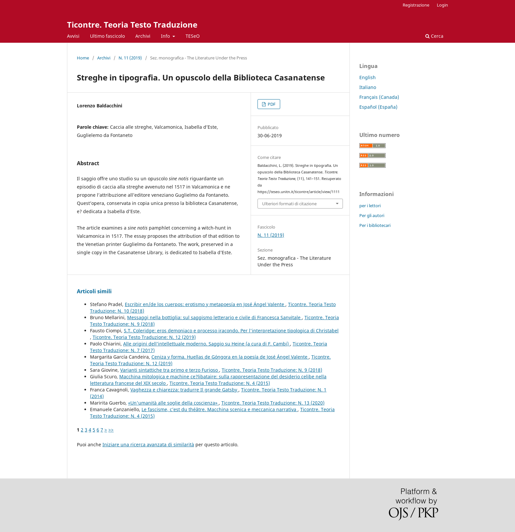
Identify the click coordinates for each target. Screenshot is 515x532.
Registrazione (416, 5)
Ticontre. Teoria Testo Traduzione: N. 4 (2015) (219, 383)
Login (442, 5)
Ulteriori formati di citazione (289, 204)
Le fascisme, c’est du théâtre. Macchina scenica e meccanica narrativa (220, 409)
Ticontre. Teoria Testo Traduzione (132, 24)
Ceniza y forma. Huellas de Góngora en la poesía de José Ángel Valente (230, 357)
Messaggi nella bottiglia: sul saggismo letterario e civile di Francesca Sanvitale (214, 317)
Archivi (142, 36)
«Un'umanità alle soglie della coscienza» (173, 403)
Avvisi (73, 36)
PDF (271, 104)
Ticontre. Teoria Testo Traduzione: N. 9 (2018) (272, 370)
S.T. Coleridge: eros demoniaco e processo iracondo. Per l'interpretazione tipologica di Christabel (231, 330)
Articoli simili (94, 291)
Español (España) (378, 107)
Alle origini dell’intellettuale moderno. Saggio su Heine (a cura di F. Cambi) (206, 344)
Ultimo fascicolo (107, 36)
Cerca (434, 36)
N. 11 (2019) (130, 58)
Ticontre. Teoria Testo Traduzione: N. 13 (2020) (273, 403)
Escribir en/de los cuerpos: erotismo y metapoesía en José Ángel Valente (205, 304)
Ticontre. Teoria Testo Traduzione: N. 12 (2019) (144, 337)
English (367, 77)
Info (166, 36)
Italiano (367, 87)
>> (111, 430)
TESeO (193, 36)
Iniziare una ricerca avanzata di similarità (148, 444)
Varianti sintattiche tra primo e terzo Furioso (169, 370)
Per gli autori (371, 215)
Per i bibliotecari (375, 225)
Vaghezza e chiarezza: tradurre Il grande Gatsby (184, 390)
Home (83, 58)
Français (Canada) (379, 97)
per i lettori (370, 206)
